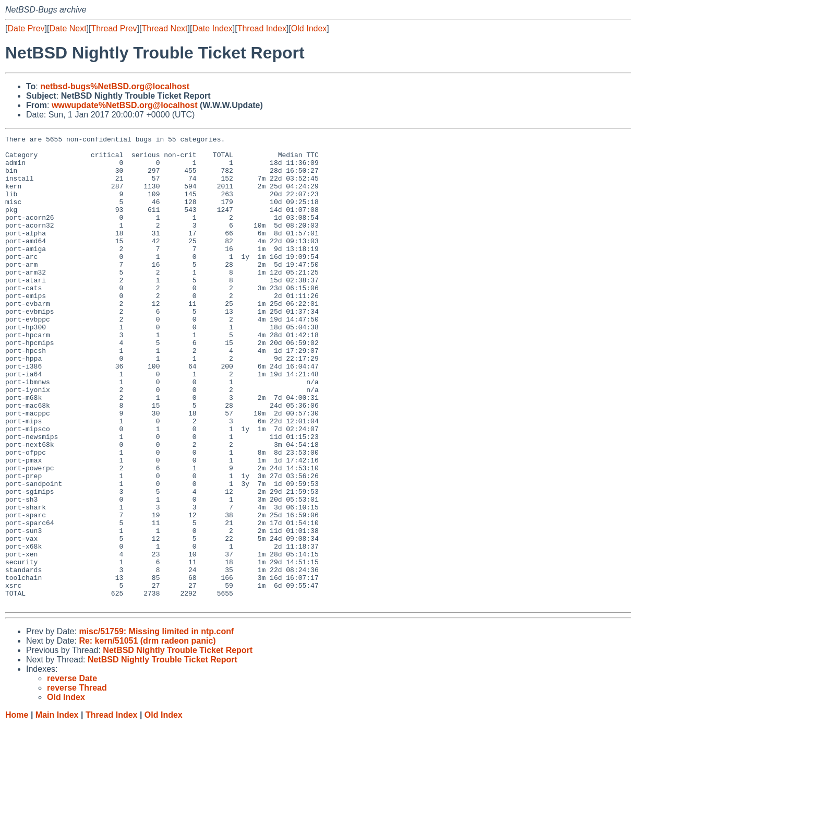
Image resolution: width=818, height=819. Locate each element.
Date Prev (25, 28)
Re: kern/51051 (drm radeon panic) (147, 734)
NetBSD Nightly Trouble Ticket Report (177, 744)
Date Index (212, 28)
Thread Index (261, 28)
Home (16, 808)
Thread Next (164, 28)
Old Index (309, 28)
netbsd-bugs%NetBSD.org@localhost (114, 86)
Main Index (57, 808)
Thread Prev (114, 28)
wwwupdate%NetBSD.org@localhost (125, 105)
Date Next (67, 28)
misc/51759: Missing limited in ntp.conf (156, 725)
